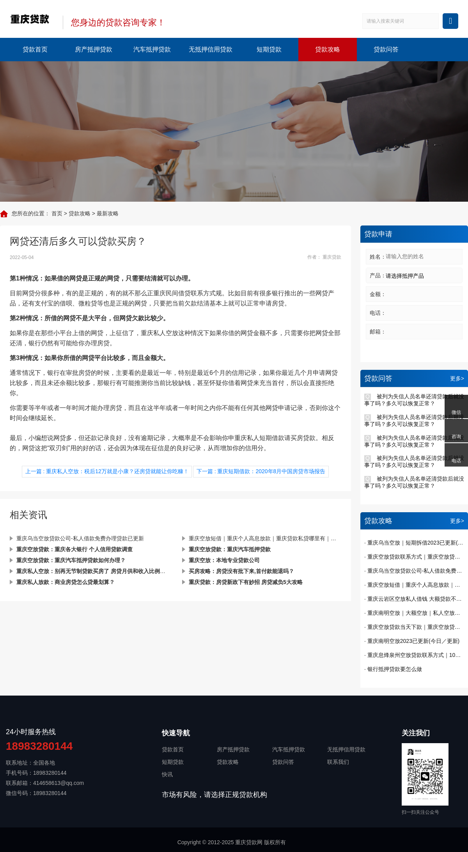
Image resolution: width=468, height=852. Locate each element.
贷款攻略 (327, 49)
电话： (378, 313)
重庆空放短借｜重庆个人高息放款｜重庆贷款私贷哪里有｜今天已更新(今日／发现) (265, 538)
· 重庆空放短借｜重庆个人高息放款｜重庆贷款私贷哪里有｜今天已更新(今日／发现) (414, 585)
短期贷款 (269, 49)
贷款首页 (35, 49)
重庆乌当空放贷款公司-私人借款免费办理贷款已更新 (80, 538)
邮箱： (378, 331)
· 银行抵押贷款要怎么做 (393, 669)
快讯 (167, 774)
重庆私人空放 (159, 333)
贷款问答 (386, 49)
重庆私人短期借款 (259, 438)
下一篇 (261, 471)
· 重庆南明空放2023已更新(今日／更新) (411, 641)
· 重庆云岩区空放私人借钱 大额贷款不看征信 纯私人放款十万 (414, 599)
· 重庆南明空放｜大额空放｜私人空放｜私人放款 (414, 613)
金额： (378, 294)
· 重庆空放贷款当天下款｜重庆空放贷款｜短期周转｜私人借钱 (414, 627)
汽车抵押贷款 (152, 49)
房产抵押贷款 (93, 49)
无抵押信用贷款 (210, 49)
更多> (457, 378)
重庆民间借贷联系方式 (184, 293)
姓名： (378, 257)
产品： (378, 275)
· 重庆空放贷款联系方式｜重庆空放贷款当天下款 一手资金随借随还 (414, 557)
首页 (56, 213)
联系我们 (338, 762)
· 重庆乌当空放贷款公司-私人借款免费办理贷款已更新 (414, 571)
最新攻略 (108, 213)
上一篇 (107, 471)
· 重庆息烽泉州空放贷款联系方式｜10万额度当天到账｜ (414, 655)
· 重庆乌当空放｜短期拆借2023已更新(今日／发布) (414, 543)
